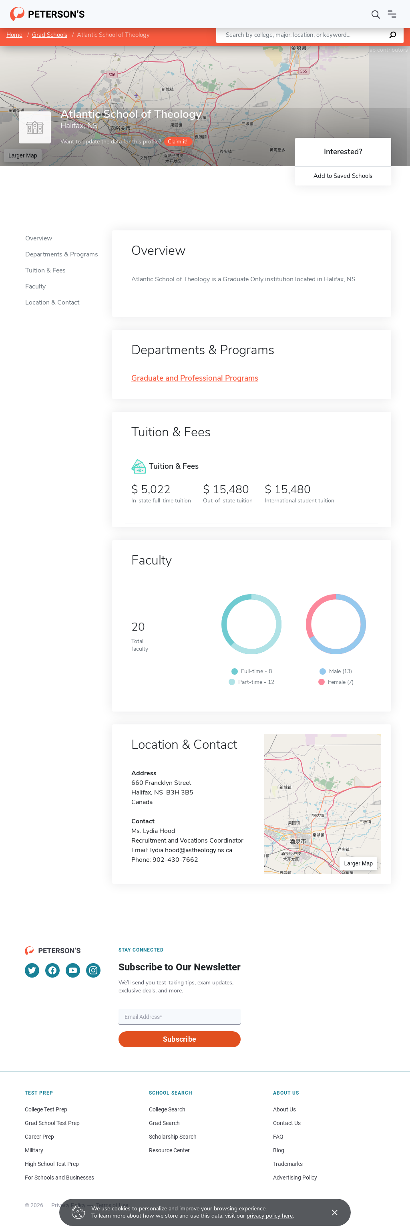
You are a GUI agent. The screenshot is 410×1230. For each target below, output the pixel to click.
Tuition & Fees (45, 270)
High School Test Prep (52, 1164)
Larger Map (22, 155)
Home (14, 35)
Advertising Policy (295, 1177)
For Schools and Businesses (59, 1177)
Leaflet (313, 50)
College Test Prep (46, 1109)
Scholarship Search (173, 1136)
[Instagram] (93, 970)
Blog (278, 1150)
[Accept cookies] (329, 1212)
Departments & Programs (61, 254)
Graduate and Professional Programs (194, 378)
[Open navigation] (392, 14)
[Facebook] (52, 970)
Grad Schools (49, 35)
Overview (38, 238)
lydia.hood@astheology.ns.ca (191, 850)
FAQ (278, 1136)
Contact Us (287, 1123)
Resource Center (169, 1150)
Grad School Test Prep (52, 1123)
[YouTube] (73, 970)
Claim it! (177, 141)
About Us (284, 1109)
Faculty (35, 286)
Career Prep (39, 1136)
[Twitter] (32, 970)
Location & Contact (52, 302)
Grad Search (164, 1123)
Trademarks (288, 1164)
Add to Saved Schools (343, 176)
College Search (167, 1109)
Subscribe (179, 1039)
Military (34, 1150)
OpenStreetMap (356, 50)
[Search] (376, 14)
